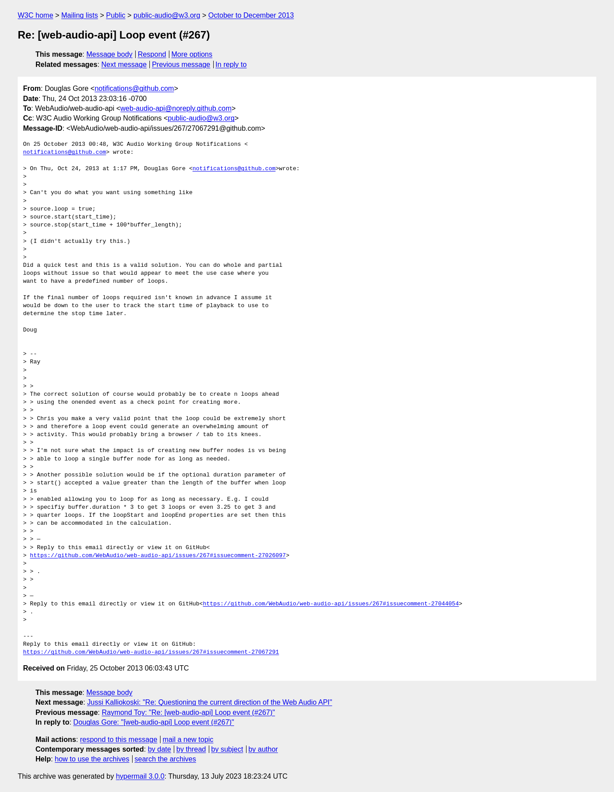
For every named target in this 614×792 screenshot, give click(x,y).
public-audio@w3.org (166, 15)
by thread (191, 749)
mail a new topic (188, 739)
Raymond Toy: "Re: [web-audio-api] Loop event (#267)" (188, 712)
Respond (152, 54)
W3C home (35, 15)
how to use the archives (92, 759)
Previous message (181, 64)
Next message (124, 64)
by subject (227, 749)
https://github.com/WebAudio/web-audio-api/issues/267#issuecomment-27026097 (158, 556)
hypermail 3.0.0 (140, 776)
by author (263, 749)
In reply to (230, 64)
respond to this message (118, 739)
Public (115, 15)
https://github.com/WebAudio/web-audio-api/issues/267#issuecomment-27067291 (151, 652)
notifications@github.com (134, 88)
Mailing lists (79, 15)
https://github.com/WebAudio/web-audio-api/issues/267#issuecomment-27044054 (331, 604)
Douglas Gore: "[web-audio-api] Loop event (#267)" (153, 722)
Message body (109, 54)
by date (159, 749)
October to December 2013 (251, 15)
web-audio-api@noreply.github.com (176, 108)
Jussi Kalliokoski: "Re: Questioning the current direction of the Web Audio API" (209, 702)
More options (192, 54)
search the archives (165, 759)
